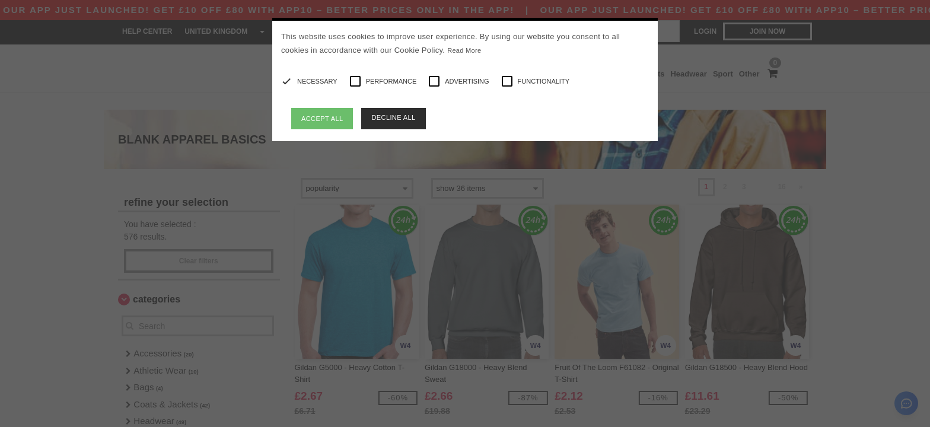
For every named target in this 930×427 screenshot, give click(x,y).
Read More (464, 50)
